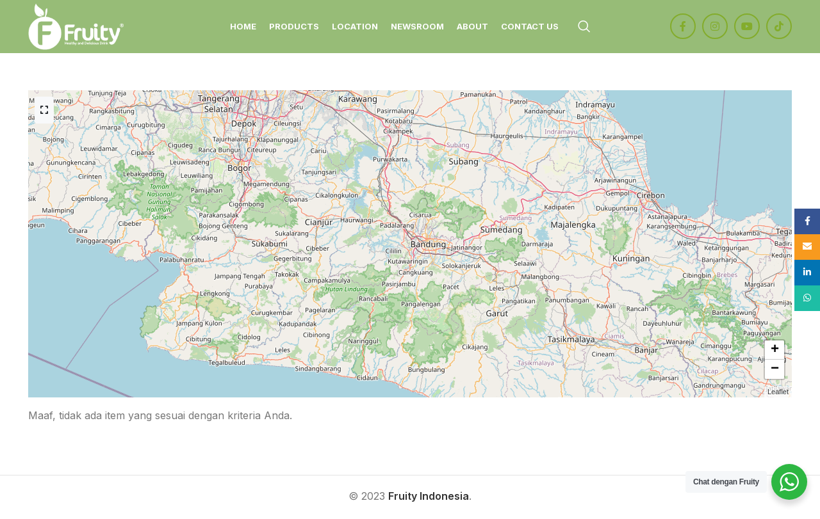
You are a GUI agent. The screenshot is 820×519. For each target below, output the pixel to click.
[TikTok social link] (779, 27)
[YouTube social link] (747, 27)
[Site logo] (77, 26)
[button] (774, 352)
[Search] (584, 27)
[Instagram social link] (715, 27)
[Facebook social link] (683, 27)
